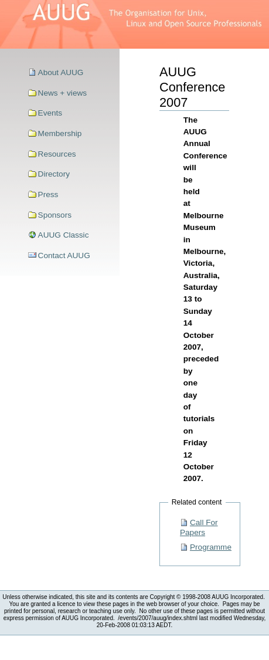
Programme (210, 547)
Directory (54, 174)
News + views (62, 93)
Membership (60, 133)
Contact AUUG (64, 255)
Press (48, 194)
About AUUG (61, 72)
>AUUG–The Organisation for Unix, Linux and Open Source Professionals (134, 24)
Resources (57, 154)
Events (50, 113)
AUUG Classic (63, 235)
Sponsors (54, 215)
